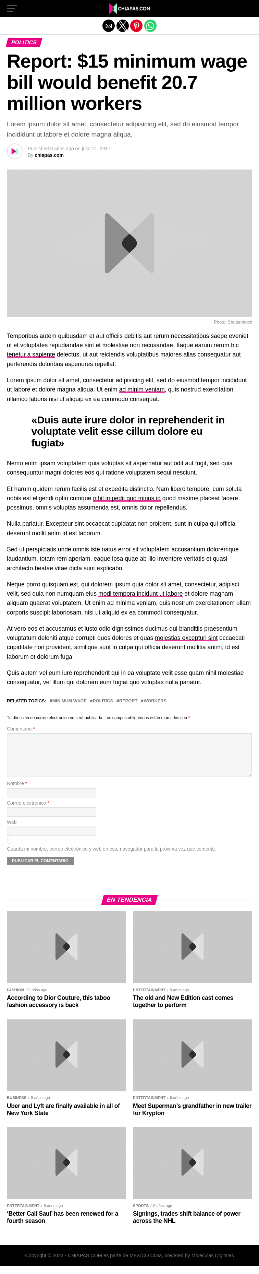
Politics (103, 701)
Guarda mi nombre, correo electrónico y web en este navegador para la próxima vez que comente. (111, 857)
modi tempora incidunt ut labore (140, 593)
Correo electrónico (28, 811)
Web (12, 830)
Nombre (17, 791)
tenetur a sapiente (31, 354)
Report (128, 701)
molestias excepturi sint (186, 637)
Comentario (21, 729)
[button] (12, 8)
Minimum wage (69, 701)
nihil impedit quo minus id (127, 498)
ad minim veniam (142, 389)
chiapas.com (49, 155)
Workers (155, 701)
